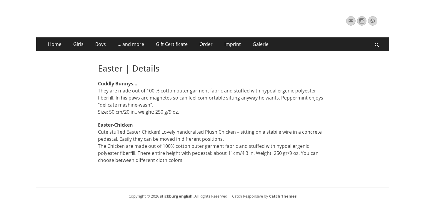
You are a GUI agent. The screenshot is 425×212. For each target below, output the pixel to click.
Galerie (261, 44)
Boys (100, 44)
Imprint (232, 44)
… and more (131, 44)
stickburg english (176, 196)
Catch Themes (282, 196)
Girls (78, 44)
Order (206, 44)
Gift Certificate (172, 44)
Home (54, 44)
